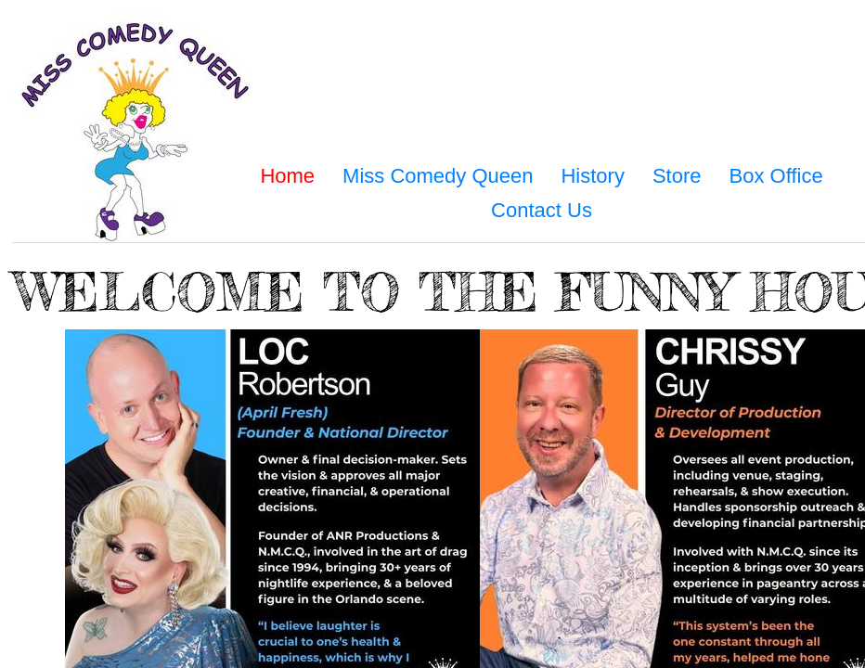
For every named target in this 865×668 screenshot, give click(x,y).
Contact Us (541, 210)
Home (287, 175)
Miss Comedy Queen (437, 175)
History (592, 175)
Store (677, 175)
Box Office (776, 175)
